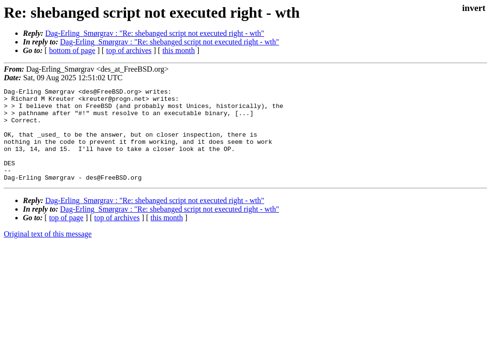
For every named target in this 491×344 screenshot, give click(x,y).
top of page (66, 236)
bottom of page (72, 50)
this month (178, 50)
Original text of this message (48, 252)
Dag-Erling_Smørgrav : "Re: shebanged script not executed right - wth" (154, 33)
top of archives (128, 50)
